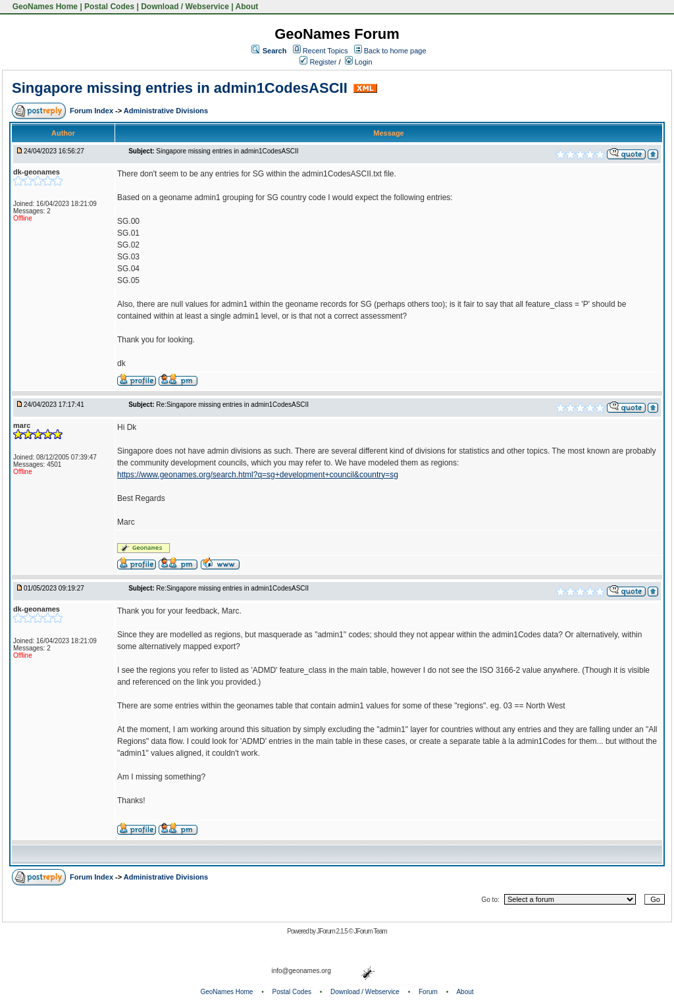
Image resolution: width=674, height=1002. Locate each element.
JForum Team (370, 931)
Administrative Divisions (166, 111)
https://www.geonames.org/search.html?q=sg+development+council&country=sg (257, 474)
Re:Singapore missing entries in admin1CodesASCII (232, 404)
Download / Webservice (185, 6)
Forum (428, 991)
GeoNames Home (44, 6)
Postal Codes (109, 6)
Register (317, 62)
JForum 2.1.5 (333, 931)
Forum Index (92, 111)
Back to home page (395, 51)
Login (359, 62)
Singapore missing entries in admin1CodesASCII (180, 88)
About (247, 6)
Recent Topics (325, 51)
